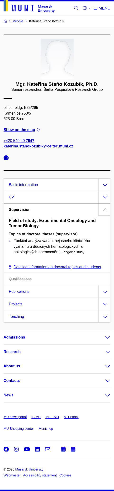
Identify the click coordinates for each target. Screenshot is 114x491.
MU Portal (71, 417)
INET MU (52, 417)
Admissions (14, 337)
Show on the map (22, 130)
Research (12, 352)
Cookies (65, 475)
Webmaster (12, 475)
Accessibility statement (40, 475)
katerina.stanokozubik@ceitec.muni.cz (38, 146)
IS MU (36, 417)
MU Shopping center (19, 428)
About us (12, 366)
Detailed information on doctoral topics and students (55, 267)
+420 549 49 (19, 141)
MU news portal (15, 417)
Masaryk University (29, 469)
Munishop (46, 428)
